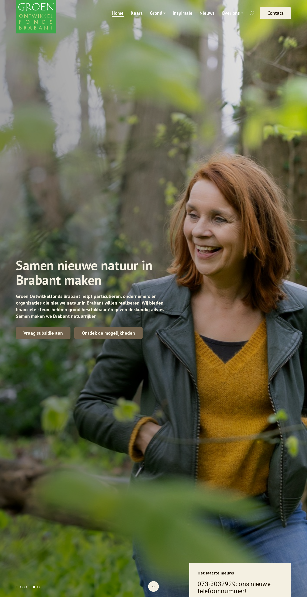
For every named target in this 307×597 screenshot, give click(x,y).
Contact (275, 13)
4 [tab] (30, 587)
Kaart (137, 13)
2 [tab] (21, 587)
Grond (156, 13)
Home (118, 13)
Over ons (231, 13)
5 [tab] (34, 587)
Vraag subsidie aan (43, 333)
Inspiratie (182, 13)
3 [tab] (25, 587)
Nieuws (207, 13)
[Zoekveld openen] (252, 13)
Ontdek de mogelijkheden (108, 333)
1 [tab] (17, 587)
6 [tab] (38, 587)
